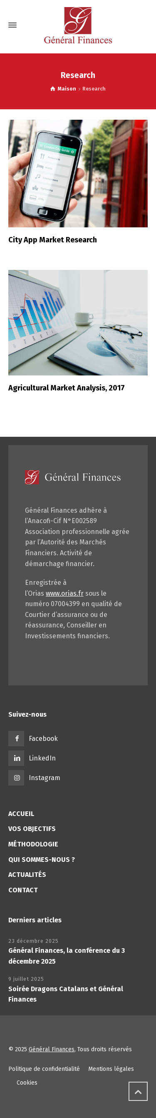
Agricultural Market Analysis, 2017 (66, 388)
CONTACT (23, 890)
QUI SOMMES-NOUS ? (41, 860)
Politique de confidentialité (44, 1069)
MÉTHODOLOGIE (33, 844)
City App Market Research (52, 239)
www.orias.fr (65, 593)
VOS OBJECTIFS (32, 829)
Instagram (44, 778)
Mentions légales (111, 1069)
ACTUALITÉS (27, 875)
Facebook (43, 739)
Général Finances (51, 1049)
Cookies (27, 1082)
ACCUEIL (21, 814)
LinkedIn (42, 758)
